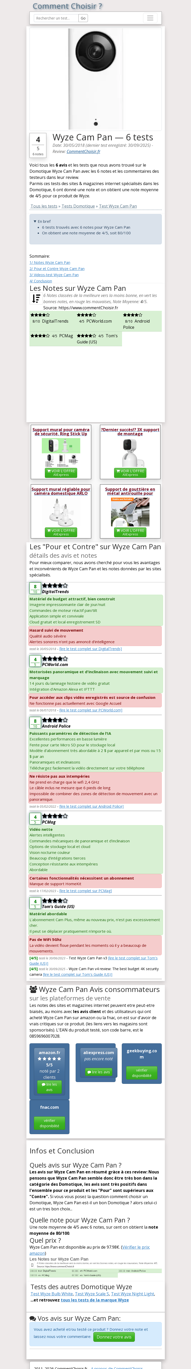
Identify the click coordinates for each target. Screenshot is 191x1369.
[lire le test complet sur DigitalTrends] (90, 648)
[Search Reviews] (56, 18)
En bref (44, 221)
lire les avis (49, 1087)
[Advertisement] (95, 382)
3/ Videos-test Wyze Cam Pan (54, 274)
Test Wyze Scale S (92, 1294)
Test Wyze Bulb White (52, 1294)
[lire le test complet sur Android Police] (91, 806)
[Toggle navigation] (150, 18)
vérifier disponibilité (142, 1073)
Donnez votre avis (114, 1337)
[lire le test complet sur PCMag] (85, 890)
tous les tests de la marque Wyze (95, 1300)
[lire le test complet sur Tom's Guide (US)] (77, 974)
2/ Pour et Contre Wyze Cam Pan (57, 268)
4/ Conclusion (40, 280)
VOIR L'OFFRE (61, 472)
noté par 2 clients (49, 1072)
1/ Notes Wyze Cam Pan (49, 262)
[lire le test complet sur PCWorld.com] (90, 710)
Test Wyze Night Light (132, 1294)
